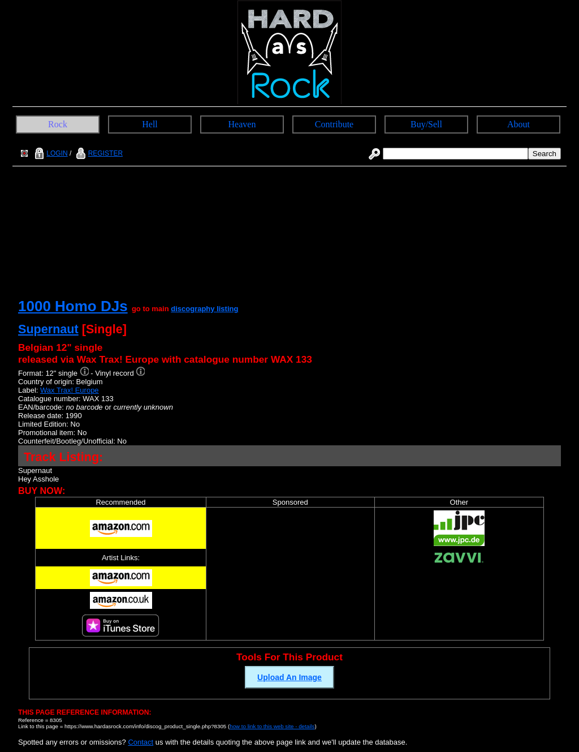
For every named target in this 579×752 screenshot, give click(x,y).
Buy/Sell (426, 124)
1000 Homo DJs (73, 306)
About (518, 124)
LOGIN (49, 153)
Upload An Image (289, 677)
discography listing (204, 308)
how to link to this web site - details (272, 726)
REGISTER (98, 153)
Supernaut (48, 329)
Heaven (242, 124)
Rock (57, 124)
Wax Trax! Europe (69, 390)
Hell (150, 124)
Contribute (334, 124)
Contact (140, 742)
